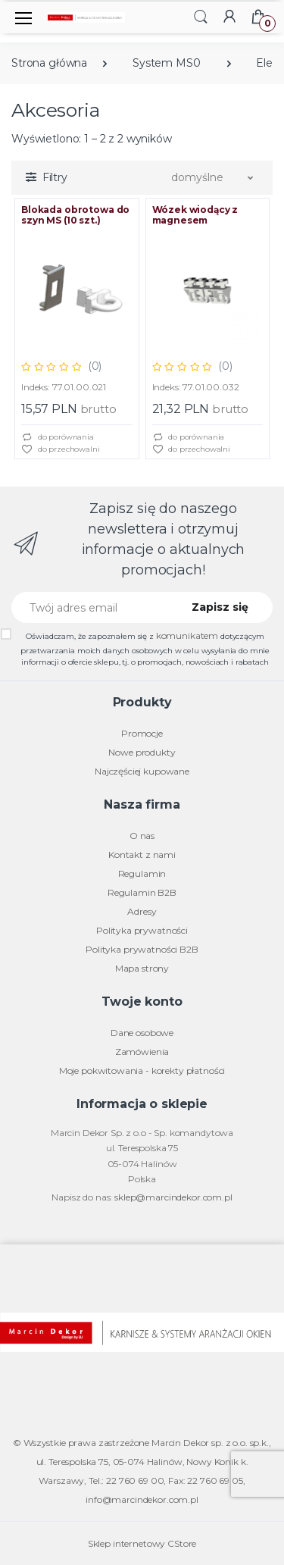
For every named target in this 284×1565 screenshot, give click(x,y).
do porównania (57, 437)
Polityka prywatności (142, 930)
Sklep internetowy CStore (142, 1543)
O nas (142, 835)
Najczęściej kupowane (142, 771)
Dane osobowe (142, 1032)
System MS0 (167, 63)
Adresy (141, 911)
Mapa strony (142, 968)
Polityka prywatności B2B (142, 949)
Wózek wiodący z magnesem (195, 215)
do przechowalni (60, 449)
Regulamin (142, 873)
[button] (200, 16)
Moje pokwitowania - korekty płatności (142, 1070)
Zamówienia (142, 1051)
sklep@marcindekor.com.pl (173, 1197)
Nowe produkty (141, 752)
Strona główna (49, 63)
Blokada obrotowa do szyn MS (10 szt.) (75, 215)
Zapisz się (220, 607)
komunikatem (187, 635)
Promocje (142, 733)
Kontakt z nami (142, 854)
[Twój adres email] (91, 607)
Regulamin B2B (142, 892)
